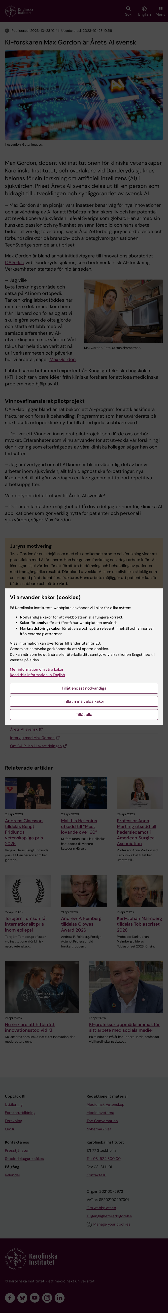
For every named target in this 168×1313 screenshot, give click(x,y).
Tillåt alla (84, 714)
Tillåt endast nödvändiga (84, 688)
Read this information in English (37, 674)
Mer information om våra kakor (37, 669)
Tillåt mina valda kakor (84, 701)
